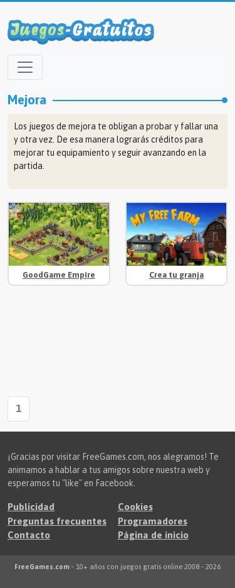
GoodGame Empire (59, 275)
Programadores (152, 521)
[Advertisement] (59, 342)
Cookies (135, 506)
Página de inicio (153, 535)
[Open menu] (25, 67)
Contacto (29, 535)
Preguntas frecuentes (57, 521)
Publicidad (31, 506)
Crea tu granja (176, 275)
